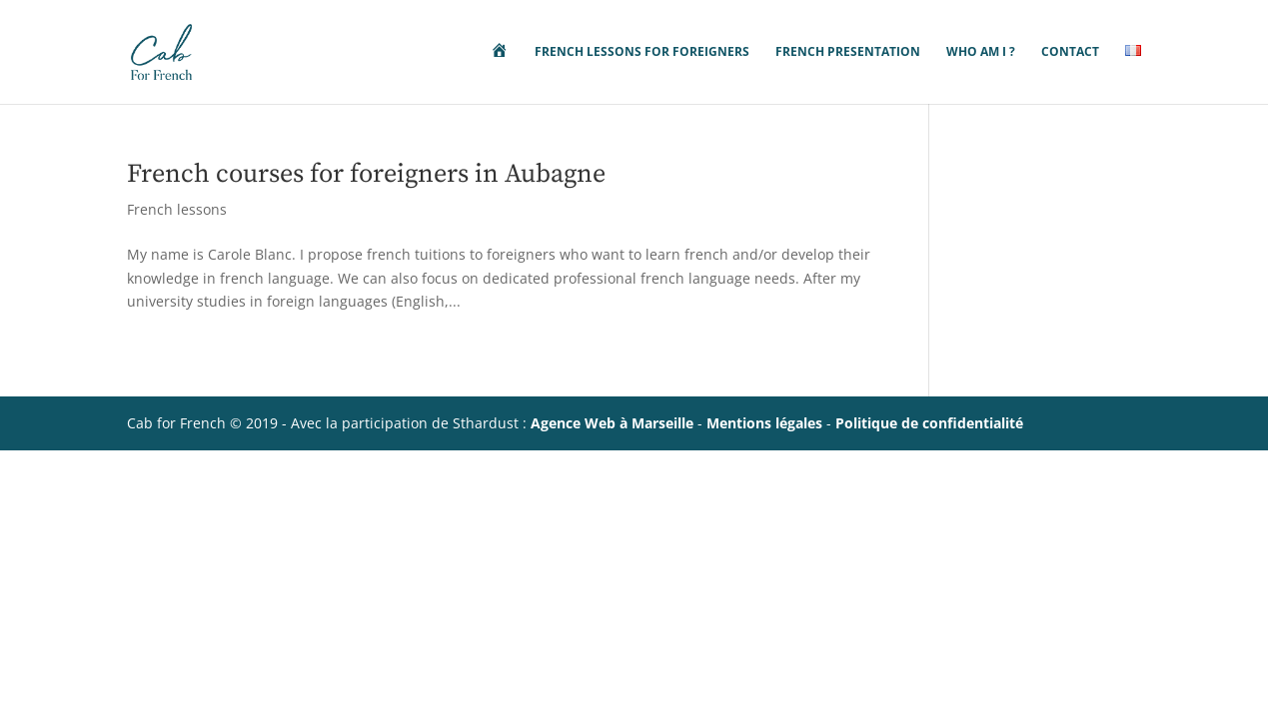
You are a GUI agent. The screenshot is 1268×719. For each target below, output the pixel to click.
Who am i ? (980, 52)
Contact (1070, 52)
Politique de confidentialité (929, 422)
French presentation (847, 52)
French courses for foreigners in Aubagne (366, 174)
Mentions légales (764, 422)
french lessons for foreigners (642, 52)
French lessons (177, 209)
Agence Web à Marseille (612, 422)
